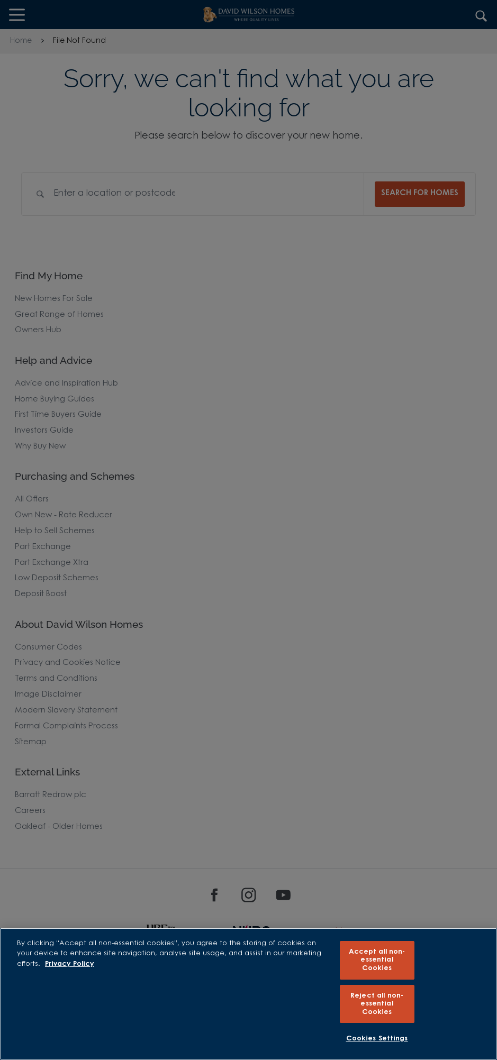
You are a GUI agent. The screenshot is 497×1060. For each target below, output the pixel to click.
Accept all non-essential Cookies (377, 960)
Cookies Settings (377, 1038)
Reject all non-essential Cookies (376, 1004)
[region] (248, 994)
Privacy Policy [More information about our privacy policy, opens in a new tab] (69, 964)
